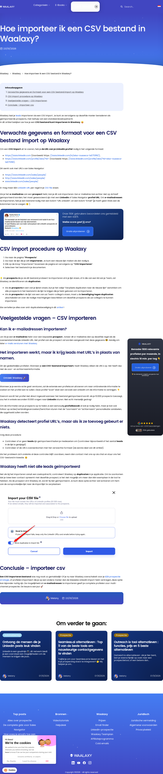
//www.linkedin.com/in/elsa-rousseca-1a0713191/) (75, 152)
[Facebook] (84, 760)
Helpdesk (61, 722)
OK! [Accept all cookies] (47, 761)
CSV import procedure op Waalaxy (25, 93)
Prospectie (65, 632)
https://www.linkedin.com (18, 152)
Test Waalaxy (82, 5)
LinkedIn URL (24, 184)
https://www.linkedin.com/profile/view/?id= (27, 155)
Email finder (102, 722)
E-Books (62, 5)
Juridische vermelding (143, 717)
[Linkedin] (73, 760)
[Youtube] (78, 760)
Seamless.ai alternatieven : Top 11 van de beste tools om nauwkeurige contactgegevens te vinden (80, 644)
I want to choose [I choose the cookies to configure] (29, 761)
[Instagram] (89, 760)
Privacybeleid (143, 726)
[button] (9, 770)
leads (18, 112)
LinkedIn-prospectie (102, 726)
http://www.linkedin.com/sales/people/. (25, 175)
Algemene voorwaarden (143, 722)
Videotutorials (61, 717)
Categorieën (43, 5)
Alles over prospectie (20, 717)
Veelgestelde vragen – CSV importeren (27, 97)
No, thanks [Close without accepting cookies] (11, 761)
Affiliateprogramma (102, 735)
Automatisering (12, 632)
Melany (52, 595)
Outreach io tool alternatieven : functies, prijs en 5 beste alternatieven (136, 643)
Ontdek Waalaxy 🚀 (14, 374)
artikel (60, 304)
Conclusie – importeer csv (21, 101)
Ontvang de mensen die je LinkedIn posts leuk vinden (21, 641)
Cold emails (102, 740)
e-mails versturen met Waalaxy (21, 340)
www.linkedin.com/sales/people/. (22, 178)
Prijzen (102, 717)
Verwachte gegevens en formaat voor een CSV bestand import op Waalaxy (46, 89)
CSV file (48, 184)
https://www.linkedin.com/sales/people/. (25, 171)
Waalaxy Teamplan (102, 731)
